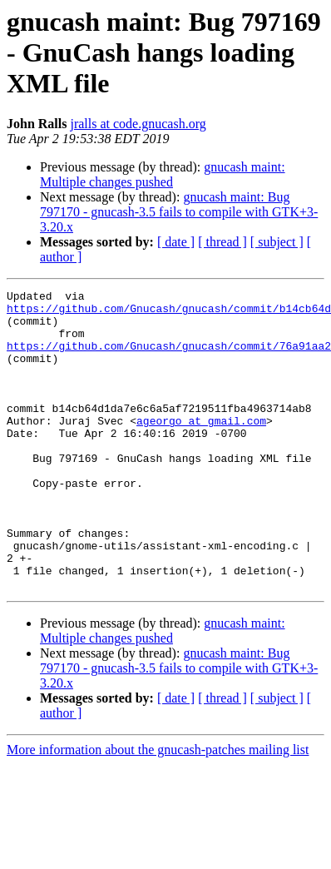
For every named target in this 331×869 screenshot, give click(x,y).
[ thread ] (222, 242)
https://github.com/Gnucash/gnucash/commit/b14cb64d (169, 312)
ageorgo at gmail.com (201, 447)
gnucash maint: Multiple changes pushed (162, 174)
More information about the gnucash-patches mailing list (158, 809)
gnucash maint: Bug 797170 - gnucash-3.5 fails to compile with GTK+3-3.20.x (179, 212)
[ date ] (176, 242)
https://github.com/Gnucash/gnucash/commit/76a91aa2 (169, 357)
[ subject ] (277, 242)
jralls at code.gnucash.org (137, 124)
